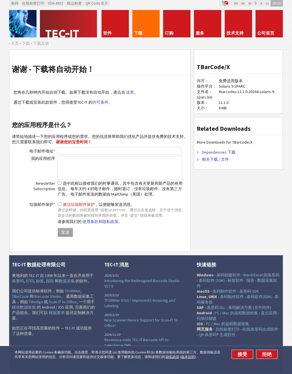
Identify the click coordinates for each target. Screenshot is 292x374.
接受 (242, 354)
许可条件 (100, 102)
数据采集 (67, 280)
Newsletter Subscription (44, 186)
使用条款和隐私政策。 (102, 221)
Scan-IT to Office (63, 301)
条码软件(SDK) (259, 296)
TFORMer (72, 290)
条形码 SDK (249, 291)
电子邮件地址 (42, 151)
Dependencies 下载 (219, 152)
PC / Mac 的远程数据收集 (236, 312)
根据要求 (57, 312)
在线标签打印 (33, 3)
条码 (14, 3)
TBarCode (20, 296)
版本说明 (188, 357)
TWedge (36, 301)
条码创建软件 (228, 275)
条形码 (18, 280)
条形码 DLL (216, 307)
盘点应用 (269, 312)
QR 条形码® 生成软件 (217, 334)
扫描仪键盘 (207, 318)
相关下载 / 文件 (215, 159)
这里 (130, 92)
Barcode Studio (48, 296)
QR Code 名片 (97, 3)
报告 (50, 280)
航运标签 (74, 3)
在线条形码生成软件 (260, 329)
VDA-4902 (55, 3)
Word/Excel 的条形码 (261, 275)
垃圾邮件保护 (42, 204)
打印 (30, 280)
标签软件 (236, 280)
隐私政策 (172, 357)
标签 (40, 280)
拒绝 (267, 354)
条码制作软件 (224, 291)
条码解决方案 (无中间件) (249, 307)
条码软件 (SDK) (212, 280)
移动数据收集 (24, 307)
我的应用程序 (43, 158)
